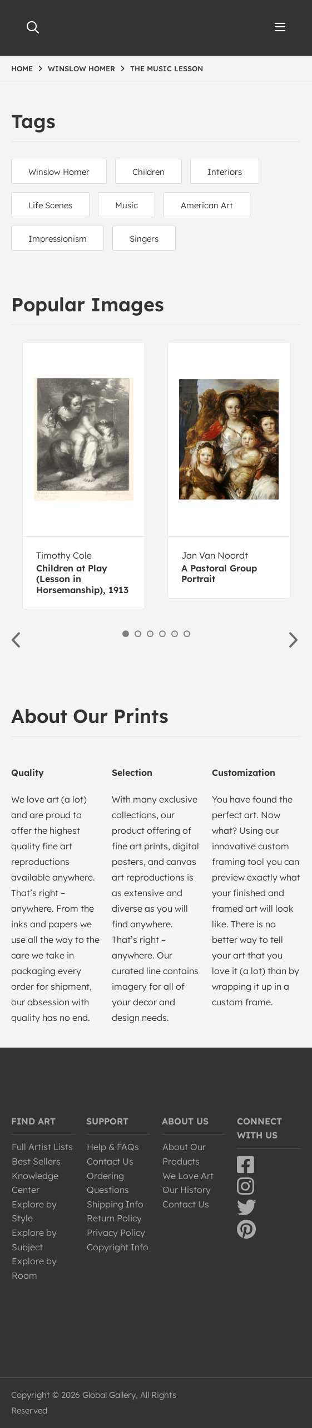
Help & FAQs (113, 1146)
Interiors (224, 172)
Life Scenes (50, 205)
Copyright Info (117, 1247)
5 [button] (174, 633)
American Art (207, 205)
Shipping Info (115, 1204)
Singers (144, 238)
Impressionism (57, 238)
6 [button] (187, 633)
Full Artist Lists (42, 1146)
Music (126, 205)
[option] (83, 475)
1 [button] (125, 633)
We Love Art (188, 1175)
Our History (186, 1189)
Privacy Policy (116, 1232)
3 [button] (150, 633)
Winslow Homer (59, 172)
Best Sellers (36, 1161)
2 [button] (138, 633)
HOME (22, 68)
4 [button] (162, 633)
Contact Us (110, 1161)
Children (148, 172)
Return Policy (114, 1218)
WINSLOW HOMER (81, 68)
